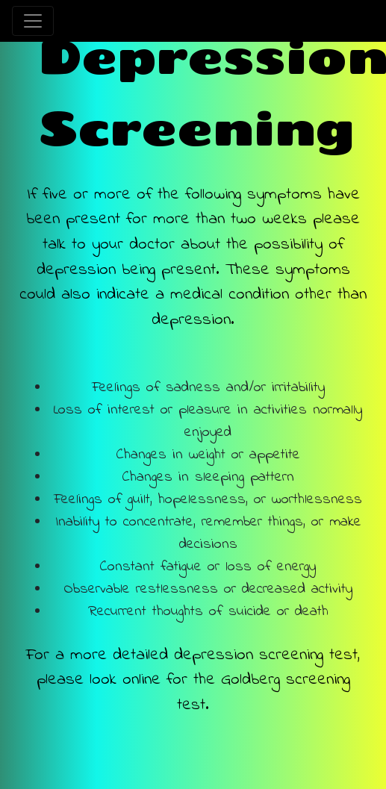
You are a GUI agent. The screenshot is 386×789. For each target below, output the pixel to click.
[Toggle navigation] (33, 21)
